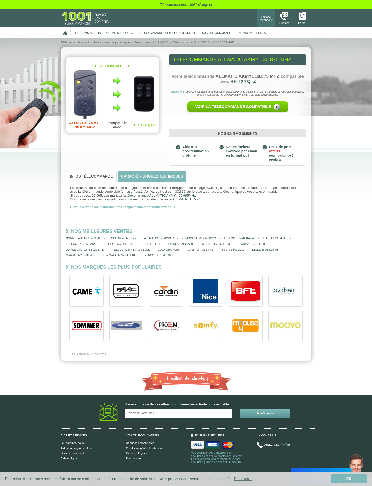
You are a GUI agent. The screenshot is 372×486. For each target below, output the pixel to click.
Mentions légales (137, 453)
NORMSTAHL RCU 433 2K (83, 238)
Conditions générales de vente (145, 448)
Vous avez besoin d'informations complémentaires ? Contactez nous (124, 207)
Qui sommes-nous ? (73, 442)
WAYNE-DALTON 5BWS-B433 (85, 249)
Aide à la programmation (76, 448)
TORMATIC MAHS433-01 (119, 255)
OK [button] (348, 479)
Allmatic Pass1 (132, 192)
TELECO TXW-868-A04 (239, 238)
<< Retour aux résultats (88, 354)
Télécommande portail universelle (167, 32)
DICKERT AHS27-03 (265, 249)
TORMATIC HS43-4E (252, 243)
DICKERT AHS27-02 (181, 243)
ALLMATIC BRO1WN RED (161, 238)
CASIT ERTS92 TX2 (200, 249)
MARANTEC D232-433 (80, 255)
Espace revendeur (266, 18)
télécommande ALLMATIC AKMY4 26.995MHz (161, 195)
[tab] (91, 176)
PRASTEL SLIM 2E (274, 238)
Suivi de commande (73, 453)
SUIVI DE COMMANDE (217, 32)
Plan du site (133, 458)
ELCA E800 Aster (169, 249)
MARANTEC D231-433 (216, 243)
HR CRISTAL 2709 (233, 249)
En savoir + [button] (243, 479)
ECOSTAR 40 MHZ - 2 (122, 238)
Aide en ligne (69, 458)
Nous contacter (277, 444)
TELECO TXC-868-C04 (118, 243)
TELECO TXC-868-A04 (80, 243)
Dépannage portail (253, 32)
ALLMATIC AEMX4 (186, 199)
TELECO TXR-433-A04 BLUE (131, 249)
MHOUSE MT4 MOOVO (200, 238)
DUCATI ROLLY (150, 243)
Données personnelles (140, 442)
